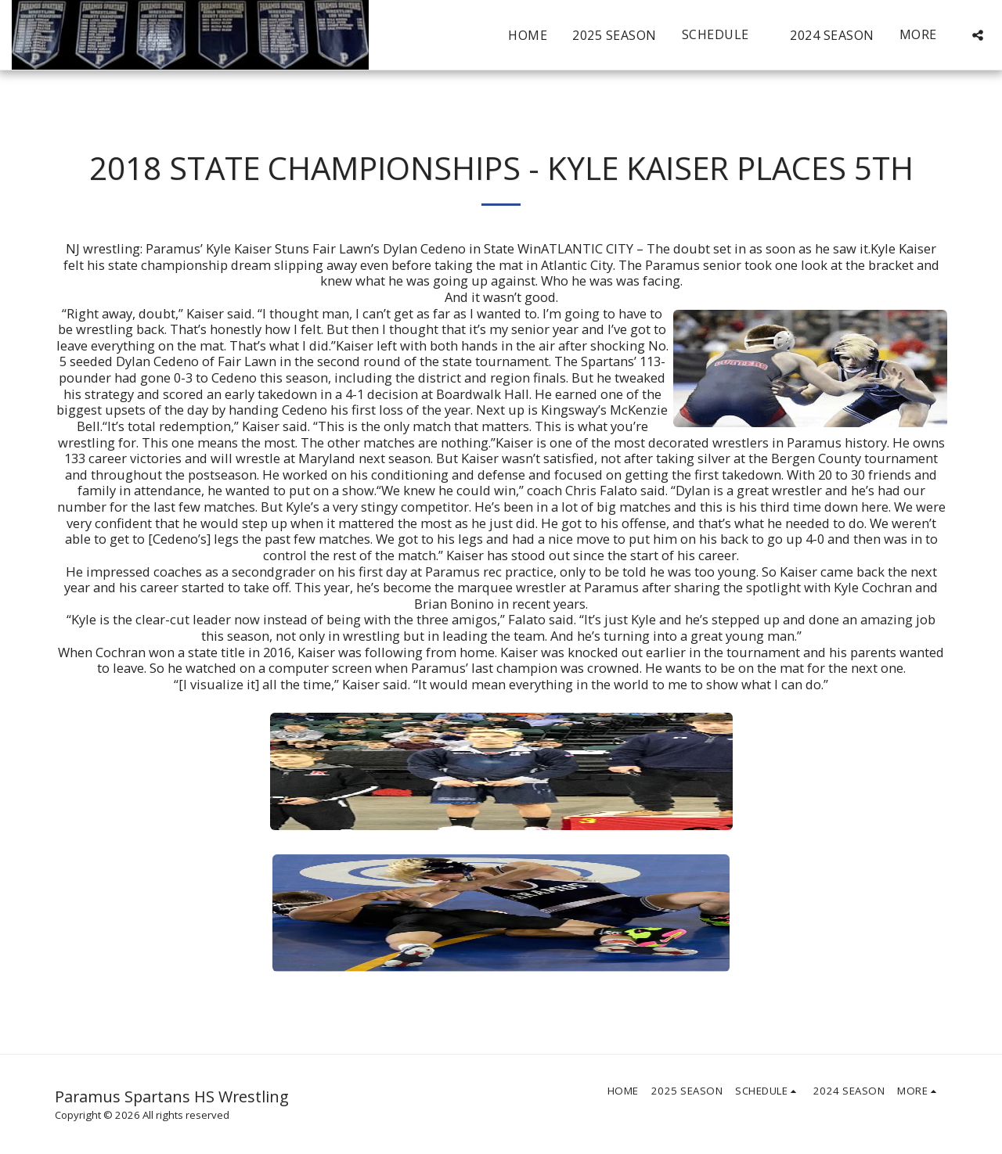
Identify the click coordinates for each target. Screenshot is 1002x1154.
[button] (723, 35)
